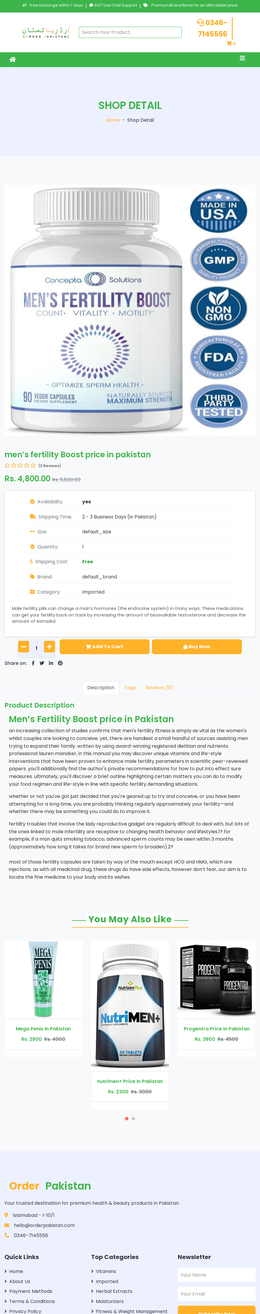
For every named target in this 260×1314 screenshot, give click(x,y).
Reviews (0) (159, 687)
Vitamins (103, 1271)
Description (100, 687)
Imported (93, 592)
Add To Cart (104, 646)
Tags (130, 687)
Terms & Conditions (29, 1301)
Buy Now (196, 646)
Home (113, 120)
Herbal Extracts (111, 1291)
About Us (17, 1281)
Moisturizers (107, 1301)
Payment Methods (28, 1291)
